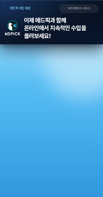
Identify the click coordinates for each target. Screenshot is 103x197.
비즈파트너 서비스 (79, 8)
